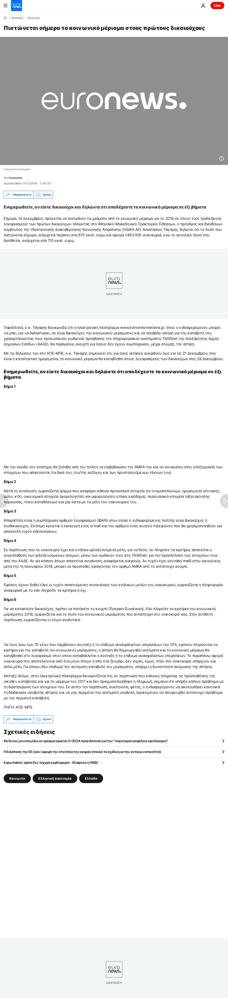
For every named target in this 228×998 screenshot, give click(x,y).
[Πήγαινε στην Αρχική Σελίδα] (16, 5)
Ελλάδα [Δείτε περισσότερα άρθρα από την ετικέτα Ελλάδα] (91, 778)
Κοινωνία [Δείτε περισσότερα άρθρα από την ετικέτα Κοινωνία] (17, 778)
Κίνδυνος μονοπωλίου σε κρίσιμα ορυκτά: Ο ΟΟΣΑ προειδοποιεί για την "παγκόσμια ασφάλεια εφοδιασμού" (86, 741)
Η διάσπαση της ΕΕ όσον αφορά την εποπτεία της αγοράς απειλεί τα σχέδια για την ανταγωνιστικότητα (82, 752)
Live (217, 5)
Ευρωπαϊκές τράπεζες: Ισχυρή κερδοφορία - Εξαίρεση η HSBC (51, 762)
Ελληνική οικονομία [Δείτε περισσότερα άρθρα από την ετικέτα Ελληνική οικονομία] (55, 778)
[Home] (5, 17)
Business (17, 18)
